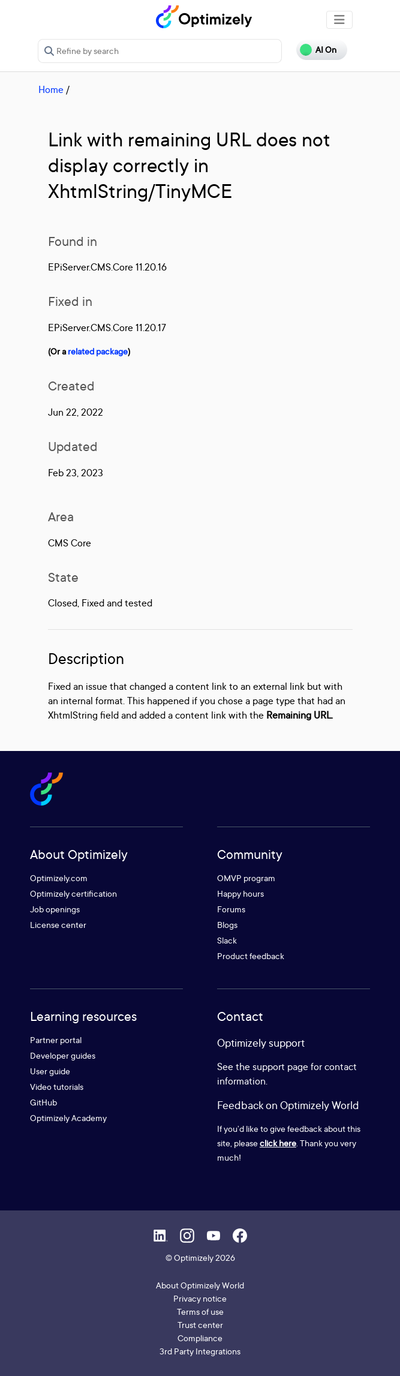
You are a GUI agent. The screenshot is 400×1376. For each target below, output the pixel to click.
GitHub (43, 1102)
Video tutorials (56, 1086)
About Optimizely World (200, 1285)
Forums (231, 909)
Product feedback (250, 956)
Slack (227, 940)
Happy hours (240, 893)
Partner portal (56, 1039)
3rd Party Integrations (200, 1351)
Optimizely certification (73, 893)
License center (58, 924)
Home (51, 89)
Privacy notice (200, 1298)
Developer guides (62, 1055)
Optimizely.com (59, 878)
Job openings (55, 909)
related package (98, 351)
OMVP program (246, 878)
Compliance (200, 1338)
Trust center (200, 1324)
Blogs (227, 924)
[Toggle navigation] (339, 20)
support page (280, 1066)
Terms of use (200, 1311)
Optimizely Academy (68, 1117)
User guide (50, 1071)
